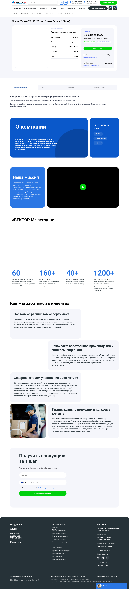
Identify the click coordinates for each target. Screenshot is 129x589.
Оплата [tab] (42, 87)
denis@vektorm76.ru (104, 546)
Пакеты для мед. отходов (60, 542)
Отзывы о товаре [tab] (99, 87)
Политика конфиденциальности (21, 576)
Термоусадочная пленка (60, 545)
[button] (108, 3)
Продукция (24, 13)
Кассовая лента (57, 548)
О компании (16, 537)
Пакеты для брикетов (59, 559)
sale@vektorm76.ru (92, 2)
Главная (14, 13)
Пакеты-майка (36, 13)
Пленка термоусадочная (60, 536)
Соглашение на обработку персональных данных (68, 576)
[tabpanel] (64, 100)
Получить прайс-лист (43, 493)
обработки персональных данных (47, 488)
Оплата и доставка (15, 534)
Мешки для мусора (58, 524)
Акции (13, 529)
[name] (42, 475)
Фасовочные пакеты (59, 539)
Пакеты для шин (57, 556)
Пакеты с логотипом (58, 533)
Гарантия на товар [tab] (20, 87)
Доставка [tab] (70, 87)
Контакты (15, 542)
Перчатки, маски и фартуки (61, 551)
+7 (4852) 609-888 (77, 2)
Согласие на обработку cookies (107, 576)
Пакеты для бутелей (58, 553)
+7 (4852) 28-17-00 (104, 550)
